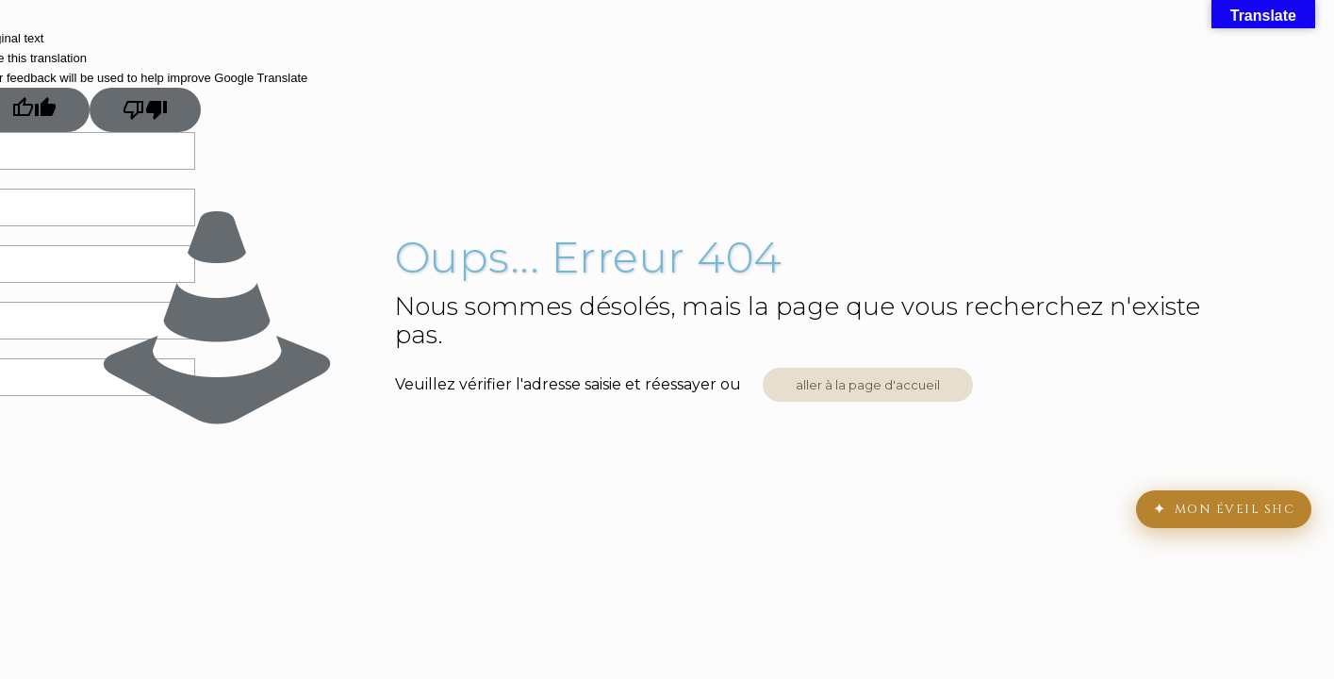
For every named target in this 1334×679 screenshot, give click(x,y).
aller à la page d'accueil (868, 384)
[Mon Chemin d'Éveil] (1223, 509)
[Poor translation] (145, 110)
